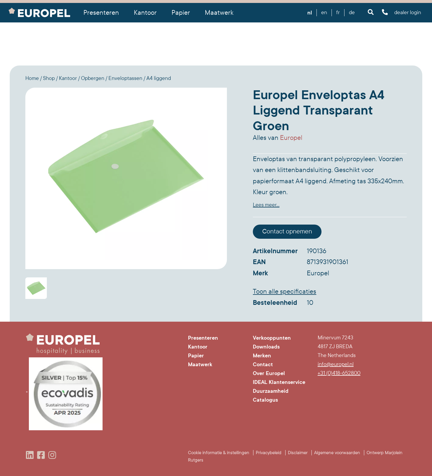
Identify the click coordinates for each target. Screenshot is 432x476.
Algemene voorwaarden (337, 452)
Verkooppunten (272, 337)
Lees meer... (266, 205)
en (324, 12)
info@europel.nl (336, 364)
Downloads (266, 346)
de (352, 12)
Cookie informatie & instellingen (218, 452)
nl (309, 12)
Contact (263, 364)
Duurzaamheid (270, 391)
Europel (291, 138)
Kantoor (197, 346)
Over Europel (269, 373)
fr (338, 12)
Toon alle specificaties (284, 291)
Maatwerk (219, 13)
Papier (196, 355)
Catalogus (265, 399)
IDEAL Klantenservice (279, 382)
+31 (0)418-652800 (339, 373)
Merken (262, 355)
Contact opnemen (287, 231)
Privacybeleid (268, 452)
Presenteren (203, 337)
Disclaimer (298, 452)
